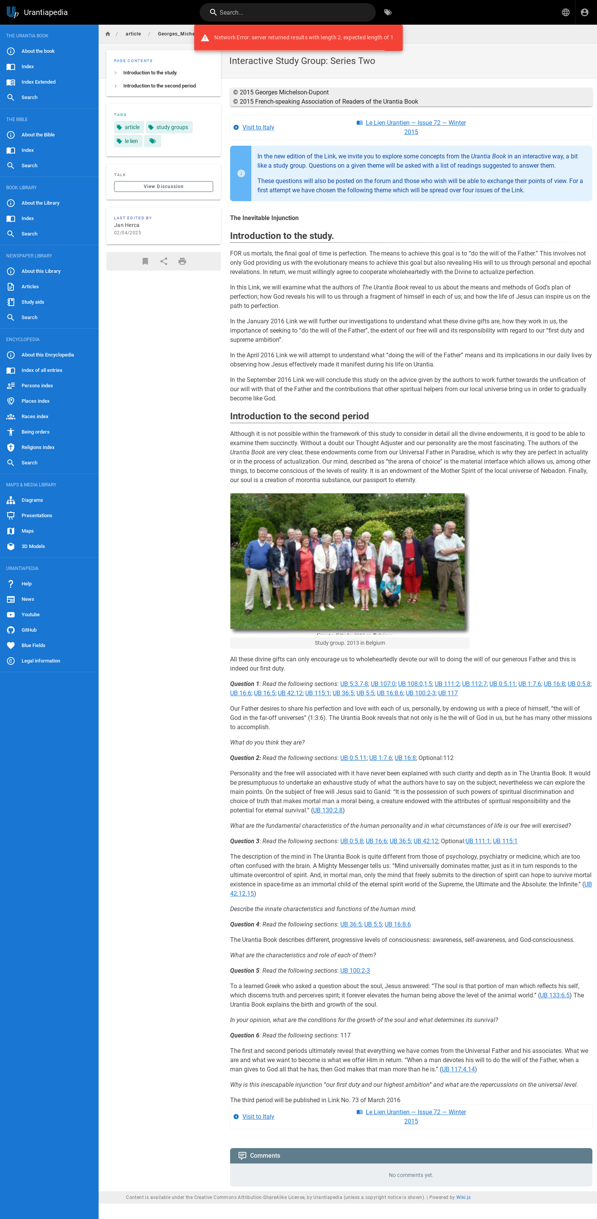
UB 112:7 (474, 684)
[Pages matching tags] (152, 141)
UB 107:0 (383, 684)
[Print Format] (182, 261)
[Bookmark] (145, 261)
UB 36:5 (343, 693)
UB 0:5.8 (579, 684)
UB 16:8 (554, 684)
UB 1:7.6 (529, 684)
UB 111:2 (447, 684)
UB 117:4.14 (458, 1069)
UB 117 (448, 693)
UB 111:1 (478, 841)
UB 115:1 (317, 693)
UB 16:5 (264, 693)
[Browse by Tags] (388, 12)
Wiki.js (463, 1197)
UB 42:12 (290, 693)
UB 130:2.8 (328, 810)
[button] (566, 12)
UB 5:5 (365, 693)
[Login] (584, 12)
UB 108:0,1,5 (415, 684)
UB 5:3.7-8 (354, 684)
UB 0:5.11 (502, 684)
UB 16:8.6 (390, 693)
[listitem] (163, 73)
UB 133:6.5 (555, 995)
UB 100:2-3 (421, 693)
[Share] (164, 261)
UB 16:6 (240, 693)
